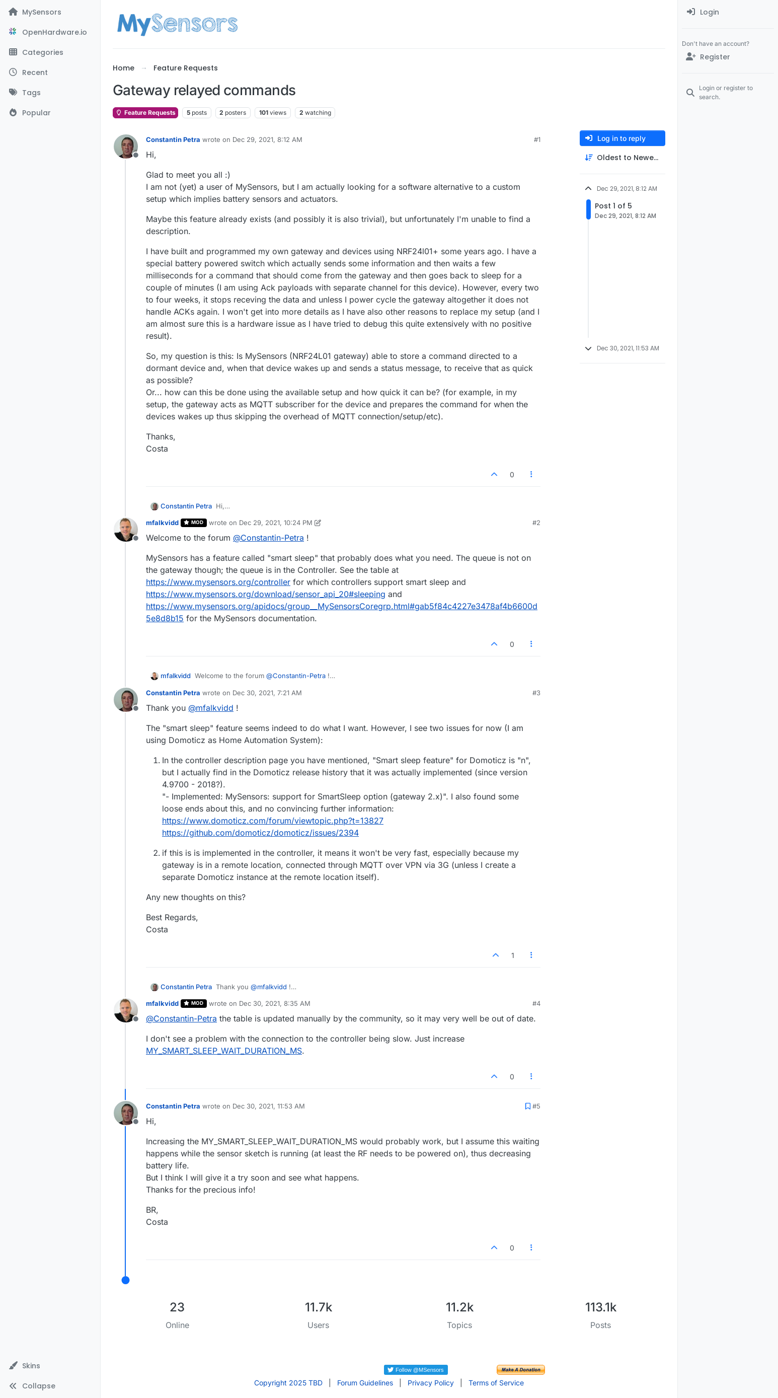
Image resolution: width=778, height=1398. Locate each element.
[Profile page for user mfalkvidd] (126, 530)
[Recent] (50, 72)
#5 (536, 1106)
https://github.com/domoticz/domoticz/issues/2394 (260, 833)
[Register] (728, 57)
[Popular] (50, 113)
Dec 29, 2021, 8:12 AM (267, 139)
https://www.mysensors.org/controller (218, 582)
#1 (537, 139)
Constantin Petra (173, 139)
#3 (536, 693)
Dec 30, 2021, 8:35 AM (274, 1003)
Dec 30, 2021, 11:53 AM (268, 1106)
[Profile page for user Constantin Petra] (126, 146)
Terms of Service (496, 1382)
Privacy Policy (431, 1382)
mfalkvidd (162, 523)
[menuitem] (728, 12)
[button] (50, 1366)
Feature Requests (145, 112)
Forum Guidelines (365, 1382)
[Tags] (50, 93)
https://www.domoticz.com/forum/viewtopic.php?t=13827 (272, 821)
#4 (536, 1003)
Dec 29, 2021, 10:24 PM (276, 523)
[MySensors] (50, 12)
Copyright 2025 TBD (288, 1382)
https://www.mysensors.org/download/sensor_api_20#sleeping (265, 594)
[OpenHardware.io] (50, 32)
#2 (536, 523)
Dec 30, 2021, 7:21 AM (267, 693)
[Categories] (50, 52)
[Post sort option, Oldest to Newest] (622, 158)
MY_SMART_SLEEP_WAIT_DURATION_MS (224, 1051)
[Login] (728, 12)
